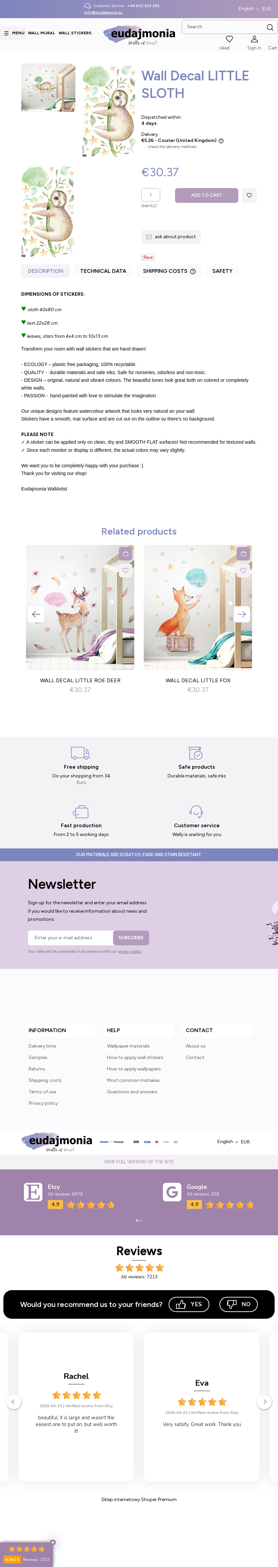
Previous (36, 614)
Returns (37, 1069)
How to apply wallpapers (134, 1069)
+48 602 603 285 (144, 6)
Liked (224, 47)
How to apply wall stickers (135, 1057)
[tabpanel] (139, 391)
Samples (38, 1057)
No (238, 1304)
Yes (189, 1304)
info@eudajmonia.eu (103, 12)
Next (242, 614)
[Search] (270, 27)
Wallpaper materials (128, 1046)
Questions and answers (132, 1092)
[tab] (46, 272)
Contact (195, 1057)
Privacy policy (43, 1103)
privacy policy (130, 951)
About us (196, 1046)
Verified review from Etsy (89, 1406)
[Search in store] (230, 27)
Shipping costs (45, 1080)
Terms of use (42, 1092)
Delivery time (42, 1046)
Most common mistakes (133, 1080)
